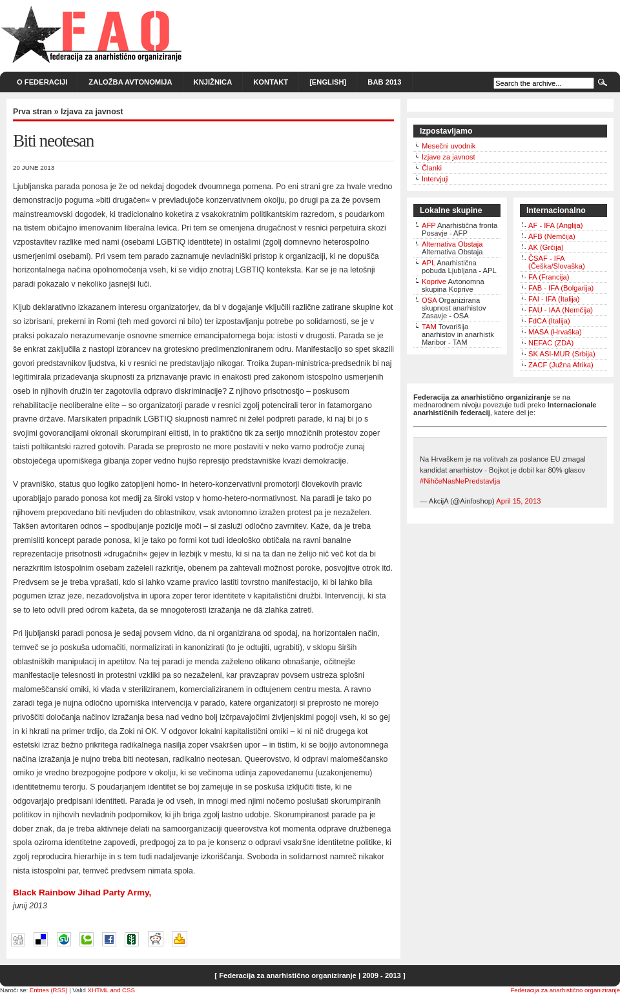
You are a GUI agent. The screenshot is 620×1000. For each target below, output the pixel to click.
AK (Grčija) (546, 247)
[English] (327, 82)
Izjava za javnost (92, 111)
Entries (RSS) (49, 990)
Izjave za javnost (448, 157)
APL (428, 263)
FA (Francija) (548, 277)
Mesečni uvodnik (448, 146)
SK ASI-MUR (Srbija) (561, 354)
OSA (429, 300)
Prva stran (32, 111)
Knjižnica (213, 82)
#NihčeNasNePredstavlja (460, 481)
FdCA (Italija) (549, 321)
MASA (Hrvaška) (555, 332)
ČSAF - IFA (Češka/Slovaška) (556, 262)
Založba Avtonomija (130, 82)
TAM (429, 327)
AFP (429, 225)
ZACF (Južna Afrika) (561, 365)
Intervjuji (435, 179)
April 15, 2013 (518, 501)
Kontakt (270, 82)
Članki (432, 168)
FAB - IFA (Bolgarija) (561, 288)
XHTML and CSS (111, 990)
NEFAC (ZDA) (551, 343)
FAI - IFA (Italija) (554, 299)
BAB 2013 (384, 82)
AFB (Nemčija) (551, 236)
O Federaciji (42, 82)
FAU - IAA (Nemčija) (560, 310)
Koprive (434, 281)
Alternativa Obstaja (452, 244)
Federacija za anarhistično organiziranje (565, 990)
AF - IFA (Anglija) (555, 225)
